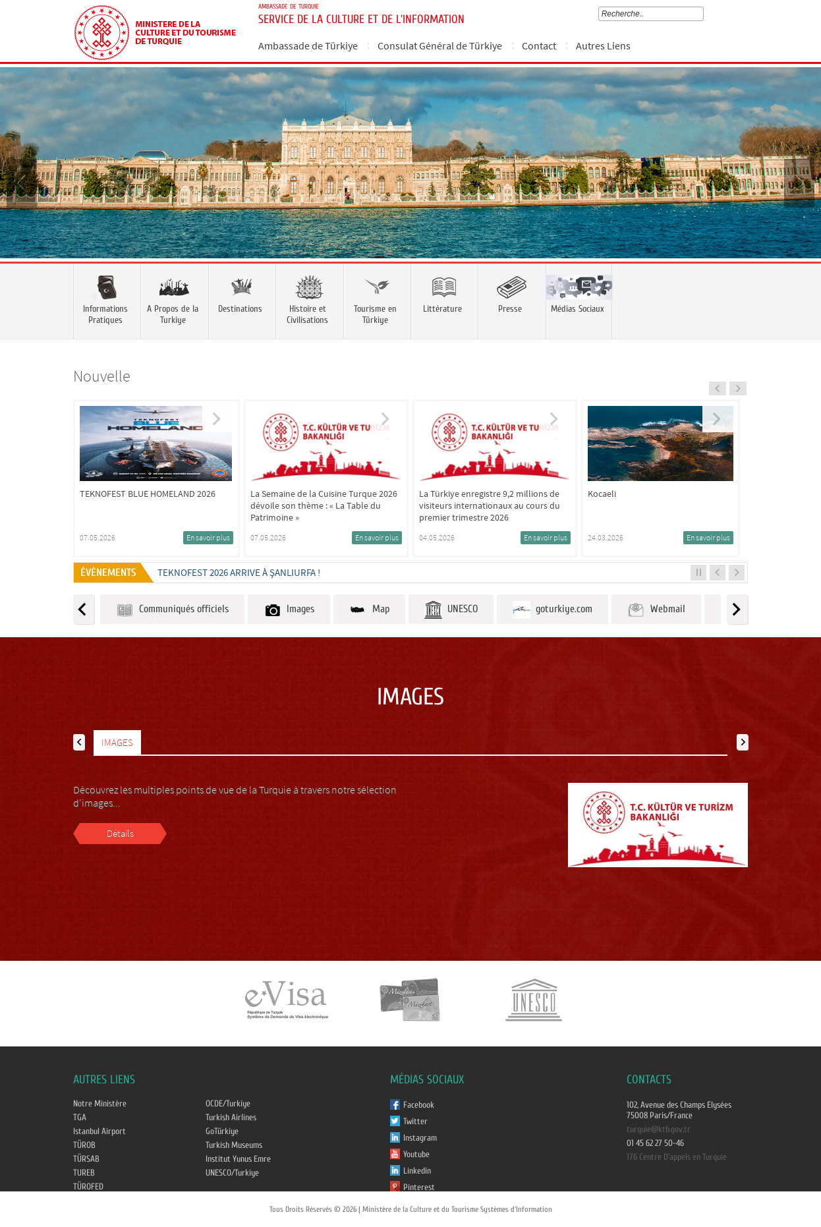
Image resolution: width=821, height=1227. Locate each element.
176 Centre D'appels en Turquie (677, 1157)
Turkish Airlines (231, 1117)
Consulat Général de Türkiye (440, 45)
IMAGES (117, 742)
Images (289, 610)
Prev (23, 182)
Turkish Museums (234, 1145)
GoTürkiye (222, 1131)
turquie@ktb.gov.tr (659, 1129)
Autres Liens (603, 45)
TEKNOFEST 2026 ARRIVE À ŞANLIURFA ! (238, 572)
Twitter (415, 1121)
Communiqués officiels (172, 610)
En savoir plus (208, 537)
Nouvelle (101, 376)
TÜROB (84, 1145)
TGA (79, 1117)
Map (369, 610)
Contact (539, 45)
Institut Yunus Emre (238, 1159)
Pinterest (419, 1187)
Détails (120, 833)
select (703, 14)
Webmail (656, 610)
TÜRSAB (86, 1159)
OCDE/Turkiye (228, 1104)
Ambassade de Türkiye (308, 45)
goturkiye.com (552, 610)
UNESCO (451, 610)
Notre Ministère (100, 1104)
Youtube (416, 1154)
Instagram (420, 1138)
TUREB (84, 1173)
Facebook (418, 1105)
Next (797, 182)
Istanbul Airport (99, 1131)
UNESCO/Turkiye (232, 1173)
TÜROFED (88, 1187)
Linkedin (417, 1171)
